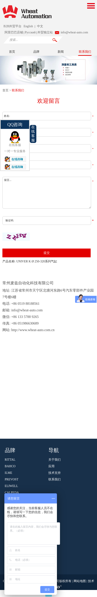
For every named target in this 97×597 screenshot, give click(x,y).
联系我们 (85, 51)
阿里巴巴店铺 (14, 32)
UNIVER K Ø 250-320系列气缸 (36, 261)
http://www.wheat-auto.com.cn (33, 330)
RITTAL (10, 459)
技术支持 (54, 472)
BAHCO (10, 466)
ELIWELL (11, 486)
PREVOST (11, 479)
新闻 (61, 51)
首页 (12, 51)
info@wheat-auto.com (74, 32)
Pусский (30, 32)
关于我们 (54, 459)
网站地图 (80, 581)
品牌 (36, 51)
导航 (53, 450)
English (28, 26)
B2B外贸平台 (12, 26)
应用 (51, 466)
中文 (40, 26)
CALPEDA (12, 492)
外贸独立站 (45, 32)
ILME (8, 472)
